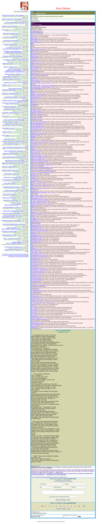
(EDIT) (35, 12)
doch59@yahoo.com (37, 32)
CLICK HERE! (47, 477)
